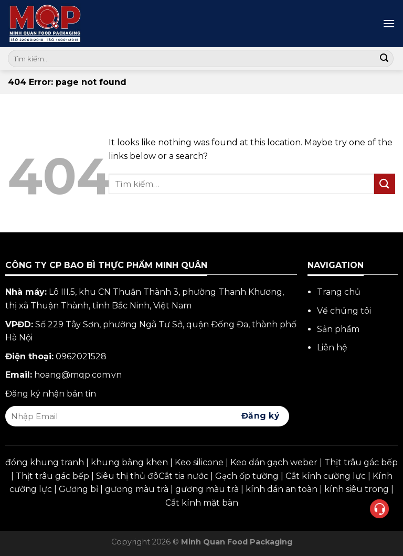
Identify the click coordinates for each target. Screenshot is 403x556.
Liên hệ (332, 347)
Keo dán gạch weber (273, 462)
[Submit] (384, 59)
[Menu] (389, 23)
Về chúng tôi (344, 311)
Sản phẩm (338, 329)
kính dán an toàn (281, 489)
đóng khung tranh (44, 462)
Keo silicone (199, 462)
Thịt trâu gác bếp (361, 462)
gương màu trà (136, 489)
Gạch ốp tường (247, 476)
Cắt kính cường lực (325, 476)
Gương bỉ (78, 489)
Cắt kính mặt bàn (201, 503)
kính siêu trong (356, 489)
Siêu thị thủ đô (127, 476)
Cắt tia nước (183, 476)
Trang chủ (338, 292)
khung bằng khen (129, 462)
